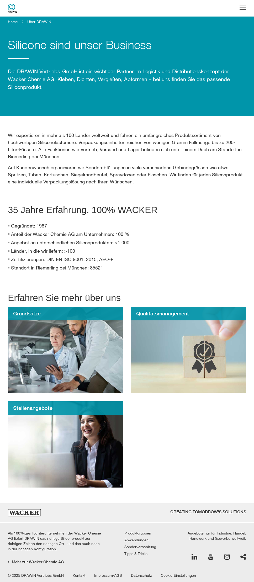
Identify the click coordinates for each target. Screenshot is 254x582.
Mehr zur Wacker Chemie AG (36, 561)
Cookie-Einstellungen (178, 575)
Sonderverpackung (140, 546)
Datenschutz (141, 575)
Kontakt (79, 575)
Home (13, 21)
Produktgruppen (137, 533)
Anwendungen (136, 540)
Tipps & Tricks (135, 553)
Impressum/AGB (108, 575)
